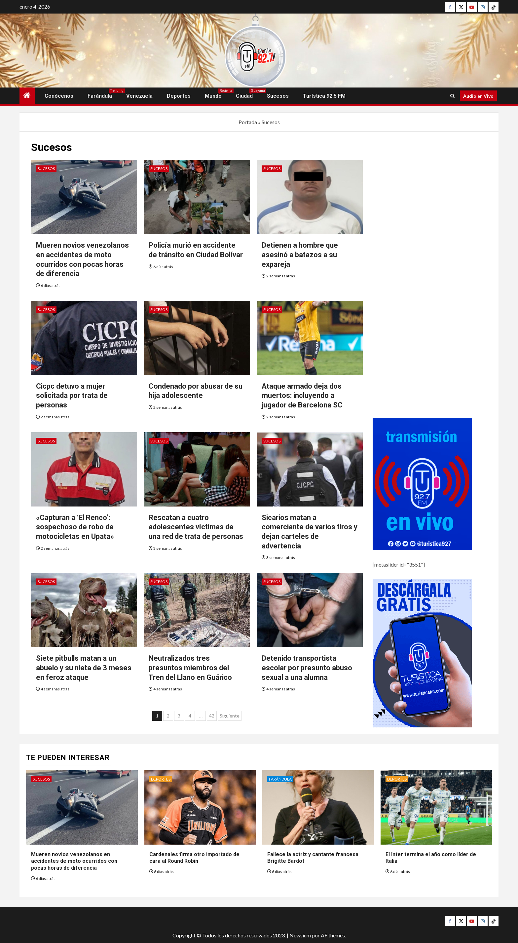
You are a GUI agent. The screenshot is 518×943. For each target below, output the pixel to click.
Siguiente (230, 715)
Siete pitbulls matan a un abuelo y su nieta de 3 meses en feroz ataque (83, 667)
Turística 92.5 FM (324, 96)
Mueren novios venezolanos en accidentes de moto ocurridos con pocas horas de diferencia (74, 861)
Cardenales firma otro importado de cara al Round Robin (194, 857)
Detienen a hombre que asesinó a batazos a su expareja (300, 254)
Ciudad (244, 96)
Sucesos (278, 96)
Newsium (300, 935)
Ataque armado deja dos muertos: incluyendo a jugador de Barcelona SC (302, 395)
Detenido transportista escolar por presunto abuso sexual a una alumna (307, 667)
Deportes (179, 96)
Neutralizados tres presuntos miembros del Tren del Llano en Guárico (190, 667)
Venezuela (139, 96)
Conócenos (59, 96)
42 (211, 715)
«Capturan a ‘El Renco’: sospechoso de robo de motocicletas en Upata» (75, 527)
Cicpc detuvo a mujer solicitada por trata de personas (72, 395)
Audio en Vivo (478, 96)
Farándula (100, 96)
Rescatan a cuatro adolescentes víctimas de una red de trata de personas (196, 527)
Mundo (213, 96)
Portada (248, 122)
